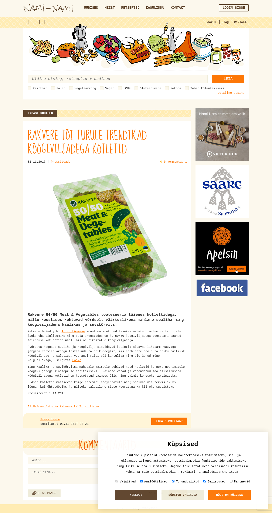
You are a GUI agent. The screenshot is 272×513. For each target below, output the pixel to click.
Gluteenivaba (150, 88)
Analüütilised (153, 481)
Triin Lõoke (89, 406)
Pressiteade (60, 162)
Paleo (61, 88)
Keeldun (136, 495)
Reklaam (240, 22)
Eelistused (214, 481)
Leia (228, 79)
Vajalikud (125, 481)
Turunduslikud (185, 481)
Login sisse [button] (233, 8)
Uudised (91, 8)
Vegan (109, 88)
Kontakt (178, 8)
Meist (110, 8)
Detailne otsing (231, 93)
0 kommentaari (175, 162)
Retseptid (130, 8)
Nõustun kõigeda (229, 495)
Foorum (210, 22)
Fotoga (175, 88)
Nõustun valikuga (183, 495)
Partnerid (240, 481)
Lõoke (76, 360)
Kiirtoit (40, 88)
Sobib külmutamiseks (207, 88)
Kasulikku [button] (155, 8)
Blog (225, 22)
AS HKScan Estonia (43, 406)
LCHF (127, 88)
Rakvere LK (69, 406)
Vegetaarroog (85, 88)
